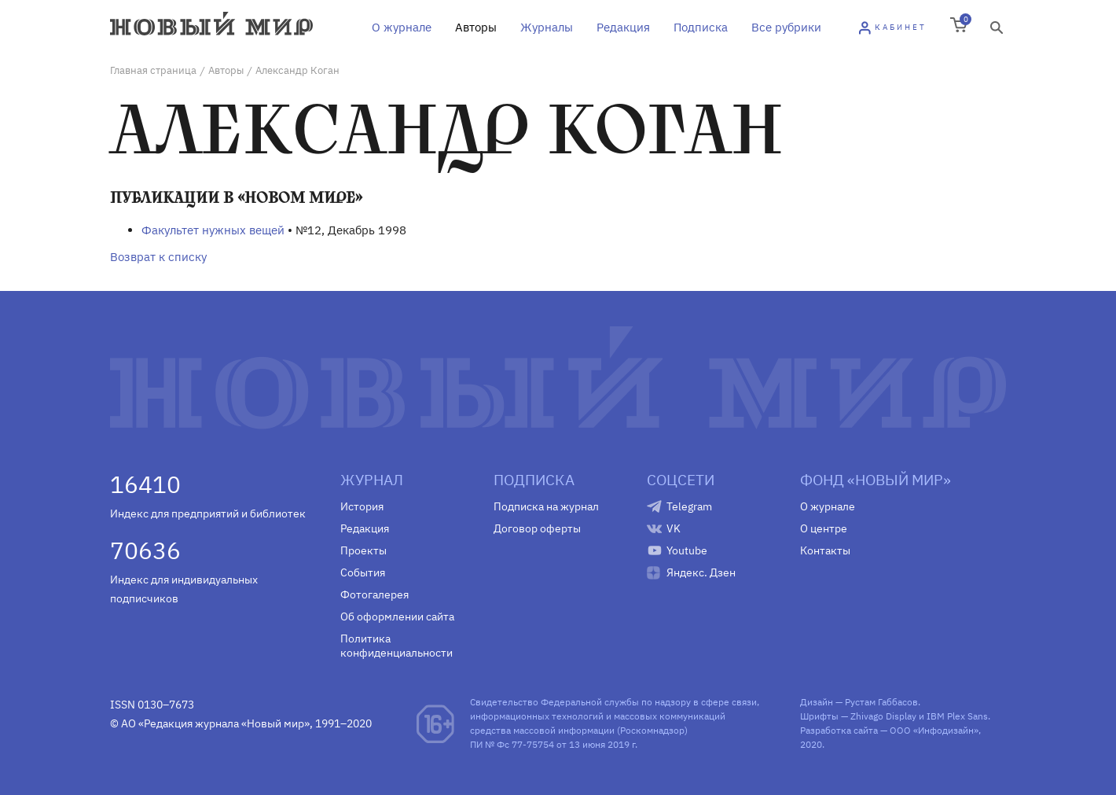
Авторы (476, 27)
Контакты (825, 550)
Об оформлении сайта (397, 616)
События (362, 572)
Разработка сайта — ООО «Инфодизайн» (889, 730)
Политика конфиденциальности (396, 645)
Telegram (689, 506)
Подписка (701, 27)
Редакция (623, 27)
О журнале (401, 27)
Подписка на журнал (546, 506)
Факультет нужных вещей (213, 230)
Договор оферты (537, 528)
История (362, 506)
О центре (823, 528)
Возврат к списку (158, 256)
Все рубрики (786, 27)
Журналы (546, 27)
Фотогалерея (374, 594)
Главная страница (153, 70)
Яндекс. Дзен (701, 572)
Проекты (363, 550)
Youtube (686, 550)
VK (673, 528)
